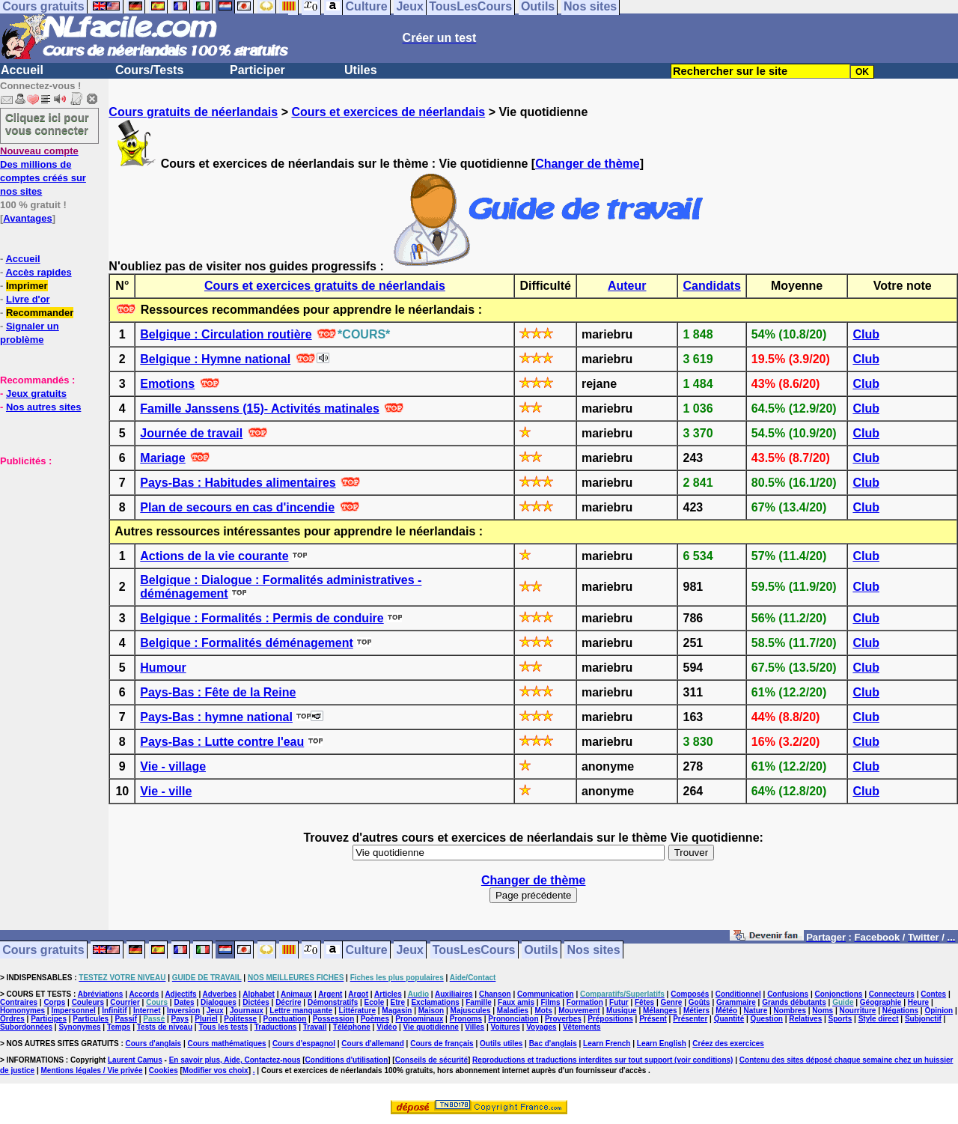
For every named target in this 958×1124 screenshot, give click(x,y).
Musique (621, 1010)
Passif (126, 1019)
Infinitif (114, 1010)
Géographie (881, 1002)
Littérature (357, 1010)
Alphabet (258, 994)
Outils (541, 950)
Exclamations (435, 1002)
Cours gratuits (43, 950)
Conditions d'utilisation (346, 1060)
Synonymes (79, 1027)
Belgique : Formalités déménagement (246, 643)
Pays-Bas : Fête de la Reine (218, 692)
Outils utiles (501, 1043)
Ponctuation (285, 1019)
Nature (756, 1010)
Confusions (787, 994)
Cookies (163, 1070)
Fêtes (644, 1002)
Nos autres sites (43, 407)
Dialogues (219, 1002)
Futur (619, 1002)
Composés (690, 994)
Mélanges (660, 1010)
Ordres (12, 1019)
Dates (184, 1002)
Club (865, 334)
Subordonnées (26, 1027)
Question (767, 1019)
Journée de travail (191, 433)
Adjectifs (180, 994)
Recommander (39, 312)
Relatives (805, 1019)
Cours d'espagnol (303, 1043)
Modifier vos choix (215, 1070)
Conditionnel (738, 994)
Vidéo (386, 1027)
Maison (431, 1010)
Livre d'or (28, 299)
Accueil (22, 70)
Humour (163, 667)
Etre (398, 1002)
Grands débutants (794, 1002)
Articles (388, 994)
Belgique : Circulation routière (225, 334)
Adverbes (220, 994)
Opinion (938, 1010)
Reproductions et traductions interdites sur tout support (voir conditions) (602, 1060)
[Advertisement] (45, 542)
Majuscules (471, 1010)
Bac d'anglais (553, 1043)
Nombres (790, 1010)
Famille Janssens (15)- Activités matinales (259, 408)
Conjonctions (839, 994)
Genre (672, 1002)
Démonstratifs (333, 1002)
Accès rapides (38, 272)
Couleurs (88, 1002)
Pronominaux (419, 1019)
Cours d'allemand (372, 1043)
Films (550, 1002)
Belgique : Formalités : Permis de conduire (261, 618)
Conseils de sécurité (431, 1060)
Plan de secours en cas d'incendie (237, 507)
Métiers (696, 1010)
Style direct (878, 1019)
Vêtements (582, 1027)
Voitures (505, 1027)
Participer (257, 70)
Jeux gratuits (36, 393)
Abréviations (100, 994)
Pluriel (206, 1019)
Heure (918, 1002)
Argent (330, 994)
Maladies (512, 1010)
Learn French (606, 1043)
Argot (358, 994)
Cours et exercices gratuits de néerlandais (324, 285)
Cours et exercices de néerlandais (388, 112)
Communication (545, 994)
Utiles (360, 70)
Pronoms (466, 1019)
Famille (478, 1002)
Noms (822, 1010)
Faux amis (516, 1002)
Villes (474, 1027)
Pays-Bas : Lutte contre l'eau (222, 741)
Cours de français (441, 1043)
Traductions (275, 1027)
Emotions (167, 383)
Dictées (255, 1002)
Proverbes (563, 1019)
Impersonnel (73, 1010)
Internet (147, 1010)
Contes (933, 994)
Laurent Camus (135, 1060)
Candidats (711, 285)
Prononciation (513, 1019)
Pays (180, 1019)
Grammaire (736, 1002)
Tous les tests (223, 1027)
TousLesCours (474, 950)
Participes (49, 1019)
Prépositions (610, 1019)
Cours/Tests (149, 70)
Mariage (162, 458)
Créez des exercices (728, 1043)
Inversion (183, 1010)
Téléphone (351, 1027)
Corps (54, 1002)
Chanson (495, 994)
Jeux (409, 950)
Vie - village (173, 766)
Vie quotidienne (431, 1027)
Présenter (690, 1019)
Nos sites (593, 950)
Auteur (627, 285)
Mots (543, 1010)
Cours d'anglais (154, 1043)
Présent (653, 1019)
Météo (726, 1010)
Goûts (699, 1002)
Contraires (18, 1002)
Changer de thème (587, 163)
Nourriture (857, 1010)
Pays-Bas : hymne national (216, 717)
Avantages (27, 218)
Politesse (240, 1019)
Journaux (246, 1010)
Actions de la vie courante (214, 556)
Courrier (124, 1002)
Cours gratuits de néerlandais (193, 112)
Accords (144, 994)
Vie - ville (166, 791)
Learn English (661, 1043)
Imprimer (27, 285)
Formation (585, 1002)
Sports (840, 1019)
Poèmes (375, 1019)
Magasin (397, 1010)
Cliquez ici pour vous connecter (47, 123)
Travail (315, 1027)
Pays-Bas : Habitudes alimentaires (237, 482)
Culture (367, 950)
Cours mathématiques (227, 1043)
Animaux (296, 994)
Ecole (374, 1002)
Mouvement (579, 1010)
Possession (334, 1019)
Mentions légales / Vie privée (92, 1070)
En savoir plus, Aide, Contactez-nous (235, 1060)
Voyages (541, 1027)
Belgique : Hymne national (215, 359)
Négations (900, 1010)
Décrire (288, 1002)
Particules (91, 1019)
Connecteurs (892, 994)
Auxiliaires (454, 994)
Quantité (729, 1019)
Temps (119, 1027)
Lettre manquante (300, 1010)
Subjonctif (923, 1019)
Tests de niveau (164, 1027)
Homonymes (22, 1010)
